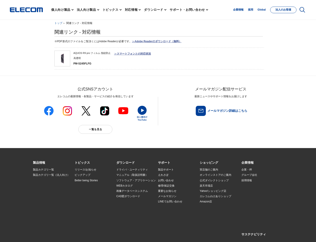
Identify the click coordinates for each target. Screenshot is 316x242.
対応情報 (131, 9)
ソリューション (42, 190)
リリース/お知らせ (85, 169)
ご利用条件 (80, 232)
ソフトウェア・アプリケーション (136, 180)
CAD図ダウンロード (128, 196)
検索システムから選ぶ (88, 207)
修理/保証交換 (166, 185)
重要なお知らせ (167, 190)
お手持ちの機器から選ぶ (89, 196)
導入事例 (38, 196)
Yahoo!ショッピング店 (213, 190)
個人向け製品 (60, 9)
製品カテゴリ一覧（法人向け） (51, 174)
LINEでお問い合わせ (170, 201)
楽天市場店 (206, 185)
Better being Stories (86, 180)
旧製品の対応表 (84, 212)
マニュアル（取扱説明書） (132, 174)
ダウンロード (153, 9)
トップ (58, 23)
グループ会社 (249, 174)
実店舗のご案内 (209, 169)
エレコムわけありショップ (215, 196)
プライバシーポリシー (102, 232)
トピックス (110, 9)
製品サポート (166, 169)
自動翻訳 (172, 232)
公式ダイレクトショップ (214, 180)
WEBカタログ (124, 185)
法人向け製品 (86, 9)
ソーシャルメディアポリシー (131, 232)
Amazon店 (206, 201)
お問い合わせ (166, 180)
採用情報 (246, 180)
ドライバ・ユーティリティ (132, 169)
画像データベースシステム (132, 190)
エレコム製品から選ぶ (88, 201)
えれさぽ (163, 174)
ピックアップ (82, 174)
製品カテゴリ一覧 (43, 169)
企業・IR (246, 169)
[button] (82, 162)
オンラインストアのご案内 (215, 174)
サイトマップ (64, 232)
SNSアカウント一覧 (43, 232)
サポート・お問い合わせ (187, 9)
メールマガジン (167, 196)
